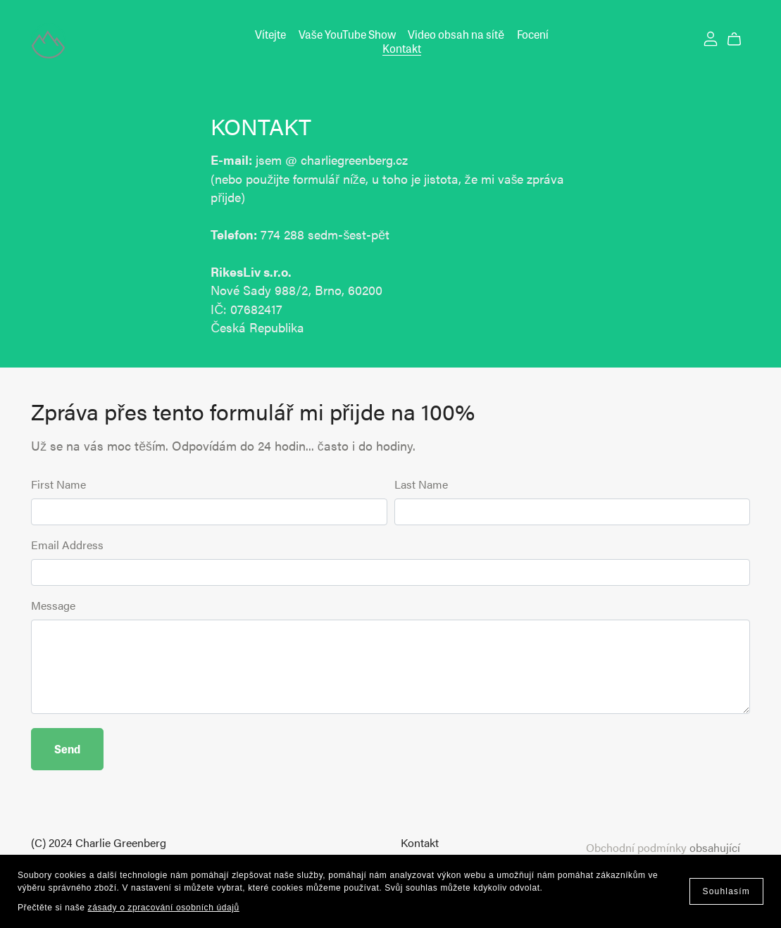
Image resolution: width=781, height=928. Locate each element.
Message (53, 605)
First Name (58, 484)
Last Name (421, 484)
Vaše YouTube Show (347, 34)
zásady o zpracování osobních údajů (163, 908)
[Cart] (739, 39)
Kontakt (401, 47)
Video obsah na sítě (456, 34)
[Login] (710, 37)
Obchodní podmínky (636, 847)
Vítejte (270, 34)
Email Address (67, 545)
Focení (533, 34)
